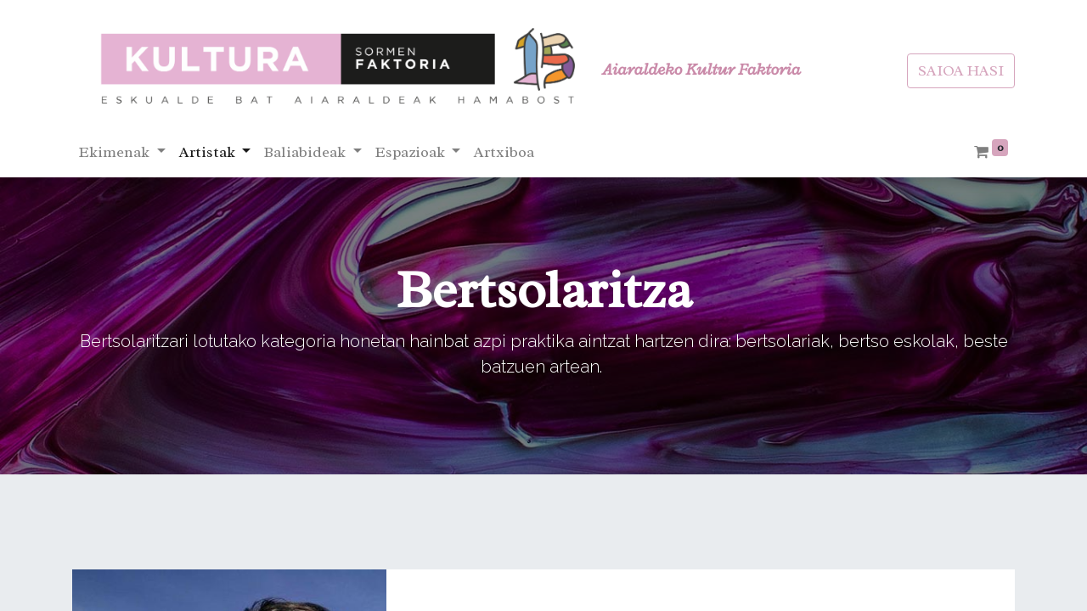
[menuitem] (504, 152)
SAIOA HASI (961, 70)
